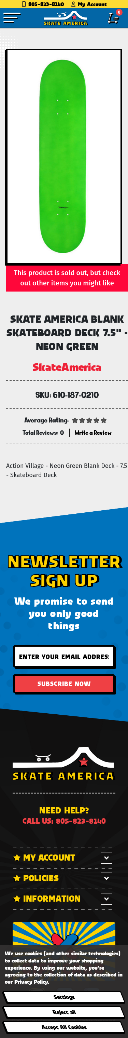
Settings (63, 997)
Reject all (63, 1012)
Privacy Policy (31, 981)
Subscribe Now (64, 683)
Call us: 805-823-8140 (64, 820)
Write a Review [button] (93, 432)
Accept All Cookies (64, 1027)
